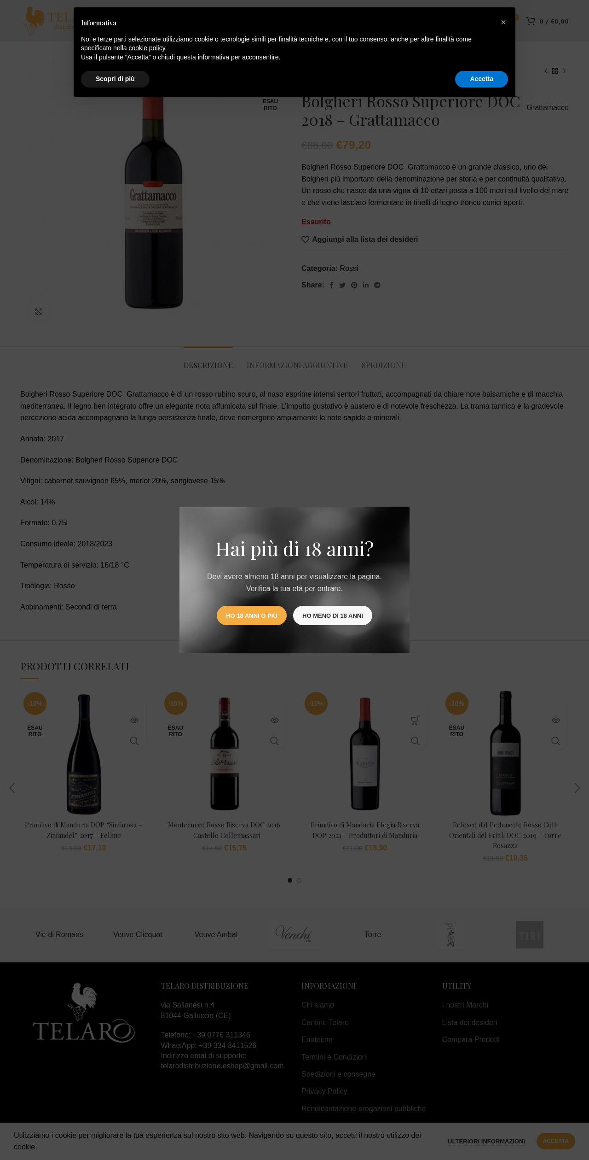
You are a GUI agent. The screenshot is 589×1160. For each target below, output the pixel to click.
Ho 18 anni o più (251, 615)
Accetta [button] (481, 78)
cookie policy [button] (147, 48)
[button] (503, 22)
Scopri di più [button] (115, 78)
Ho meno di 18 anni (332, 615)
